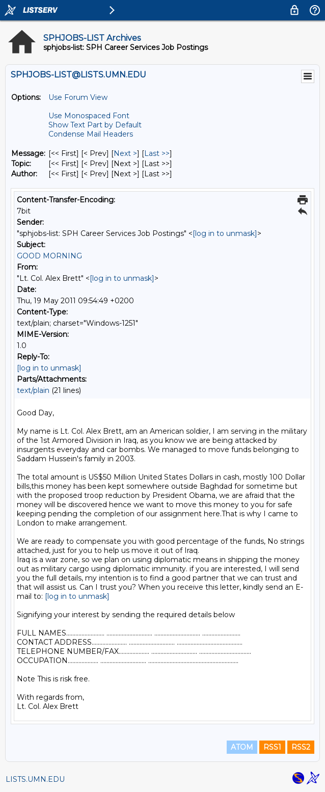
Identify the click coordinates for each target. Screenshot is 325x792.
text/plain (33, 390)
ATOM (242, 747)
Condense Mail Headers (90, 134)
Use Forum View (77, 97)
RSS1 (272, 747)
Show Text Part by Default (95, 124)
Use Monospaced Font (88, 115)
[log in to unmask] (225, 233)
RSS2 (300, 747)
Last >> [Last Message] (157, 153)
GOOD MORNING (49, 255)
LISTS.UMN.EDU (35, 779)
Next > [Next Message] (125, 153)
